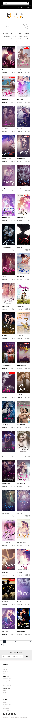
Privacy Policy (6, 708)
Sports (19, 38)
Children (27, 33)
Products (5, 669)
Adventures (6, 38)
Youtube (4, 697)
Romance (13, 33)
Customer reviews (7, 667)
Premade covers (7, 678)
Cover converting (7, 685)
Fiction (26, 36)
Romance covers (7, 704)
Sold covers (5, 702)
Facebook (5, 690)
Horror (20, 33)
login (20, 7)
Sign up (27, 7)
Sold (16, 41)
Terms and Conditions (8, 710)
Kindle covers (6, 683)
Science (13, 38)
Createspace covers (7, 681)
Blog (4, 673)
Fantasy (15, 36)
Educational (7, 36)
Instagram (5, 694)
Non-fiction (26, 38)
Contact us (5, 671)
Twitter (4, 692)
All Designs (6, 33)
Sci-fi (20, 36)
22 (30, 642)
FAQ (4, 706)
